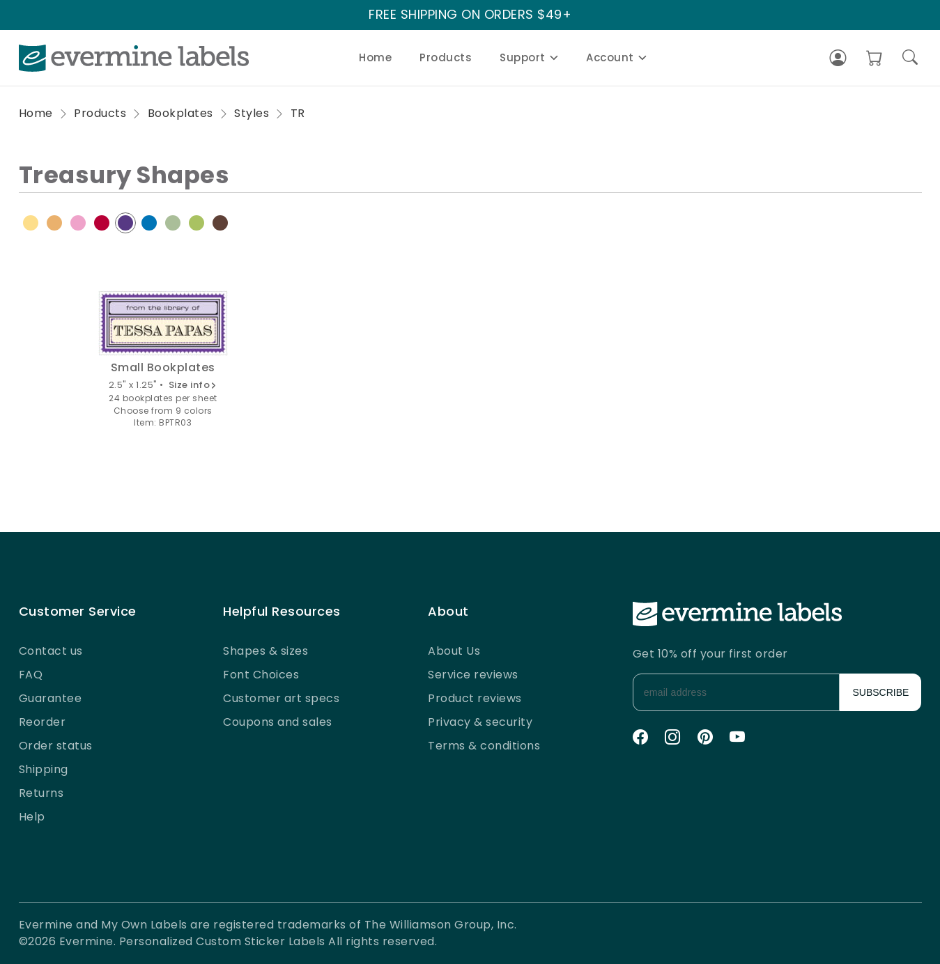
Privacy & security (480, 722)
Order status (56, 746)
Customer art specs (281, 698)
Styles (251, 113)
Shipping (43, 769)
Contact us (51, 651)
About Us (454, 651)
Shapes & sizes (265, 651)
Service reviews (473, 675)
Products (445, 57)
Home (375, 57)
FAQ (31, 675)
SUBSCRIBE (881, 692)
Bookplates (180, 113)
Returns (41, 793)
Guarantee (50, 698)
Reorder (42, 722)
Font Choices (261, 675)
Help (32, 817)
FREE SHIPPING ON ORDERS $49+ (470, 15)
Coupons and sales (277, 722)
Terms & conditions (484, 746)
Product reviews (475, 698)
